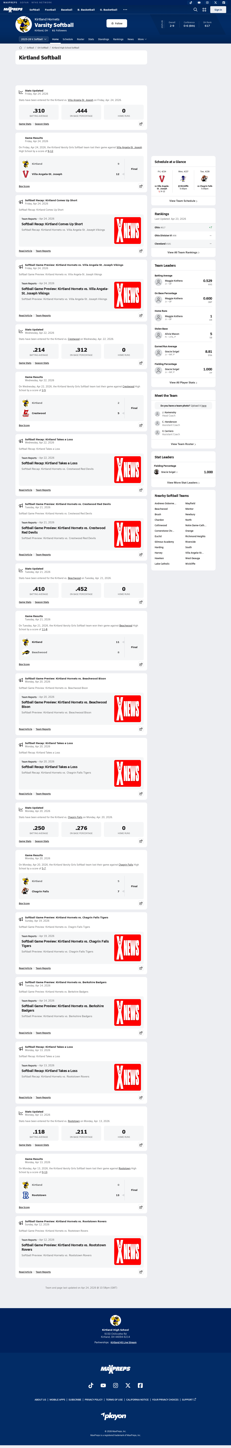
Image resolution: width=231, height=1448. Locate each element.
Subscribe (75, 1399)
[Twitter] (215, 2)
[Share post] (141, 123)
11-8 (44, 629)
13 (117, 1195)
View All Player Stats (183, 382)
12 (117, 174)
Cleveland (160, 243)
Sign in (218, 9)
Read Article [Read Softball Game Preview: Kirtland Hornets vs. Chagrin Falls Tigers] (25, 968)
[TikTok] (191, 2)
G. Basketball (108, 9)
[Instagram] (207, 2)
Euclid (158, 536)
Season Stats (42, 123)
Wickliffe (190, 563)
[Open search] (195, 9)
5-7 (44, 868)
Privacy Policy (94, 1399)
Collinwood (161, 525)
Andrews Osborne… (165, 503)
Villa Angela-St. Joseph (80, 100)
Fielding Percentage (165, 465)
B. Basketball (86, 9)
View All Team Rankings (183, 252)
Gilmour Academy (164, 541)
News (131, 39)
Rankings (118, 39)
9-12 (50, 151)
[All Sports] (125, 9)
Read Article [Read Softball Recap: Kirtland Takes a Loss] (25, 490)
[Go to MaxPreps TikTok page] (91, 1386)
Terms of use (114, 1399)
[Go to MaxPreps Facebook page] (140, 1386)
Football (50, 9)
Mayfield (190, 503)
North (188, 519)
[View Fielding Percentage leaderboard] (198, 471)
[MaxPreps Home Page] (20, 47)
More (142, 39)
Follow (116, 23)
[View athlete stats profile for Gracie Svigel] (168, 472)
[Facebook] (224, 2)
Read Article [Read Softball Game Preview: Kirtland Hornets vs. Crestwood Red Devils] (25, 554)
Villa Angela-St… (194, 552)
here (204, 405)
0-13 (44, 1172)
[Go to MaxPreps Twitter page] (128, 1386)
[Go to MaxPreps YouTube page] (103, 1386)
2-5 (44, 390)
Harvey (158, 552)
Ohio (157, 227)
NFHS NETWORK (42, 2)
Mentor (189, 508)
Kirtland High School (115, 1323)
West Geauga (192, 558)
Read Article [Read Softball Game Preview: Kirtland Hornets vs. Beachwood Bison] (25, 729)
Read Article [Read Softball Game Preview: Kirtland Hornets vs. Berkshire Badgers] (25, 1032)
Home (55, 39)
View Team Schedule (183, 201)
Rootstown (74, 1121)
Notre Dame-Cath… (195, 525)
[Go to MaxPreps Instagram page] (115, 1386)
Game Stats (25, 123)
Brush (158, 514)
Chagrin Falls (75, 817)
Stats (91, 39)
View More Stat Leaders (183, 482)
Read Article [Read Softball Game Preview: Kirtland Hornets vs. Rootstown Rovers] (25, 1272)
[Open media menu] (204, 9)
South (188, 547)
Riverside (190, 541)
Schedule (68, 39)
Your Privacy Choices (165, 1399)
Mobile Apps (57, 1399)
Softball (34, 9)
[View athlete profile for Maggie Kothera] (183, 275)
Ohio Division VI (163, 235)
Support (189, 1399)
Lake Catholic (162, 563)
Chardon (159, 519)
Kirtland (32, 164)
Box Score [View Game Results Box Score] (24, 186)
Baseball (66, 9)
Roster (80, 39)
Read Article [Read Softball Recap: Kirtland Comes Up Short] (25, 250)
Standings (103, 39)
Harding (159, 547)
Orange (189, 530)
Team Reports (29, 218)
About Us (40, 1399)
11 (117, 642)
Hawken (159, 558)
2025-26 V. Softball (33, 39)
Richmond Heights (195, 536)
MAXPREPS (10, 2)
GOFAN (24, 2)
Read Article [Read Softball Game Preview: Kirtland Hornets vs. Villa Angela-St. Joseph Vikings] (25, 315)
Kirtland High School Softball (65, 47)
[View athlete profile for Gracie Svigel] (183, 346)
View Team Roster (183, 444)
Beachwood (74, 578)
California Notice (137, 1399)
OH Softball (43, 47)
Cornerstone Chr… (164, 530)
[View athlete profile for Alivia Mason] (183, 328)
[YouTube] (199, 2)
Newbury (190, 514)
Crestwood (74, 339)
